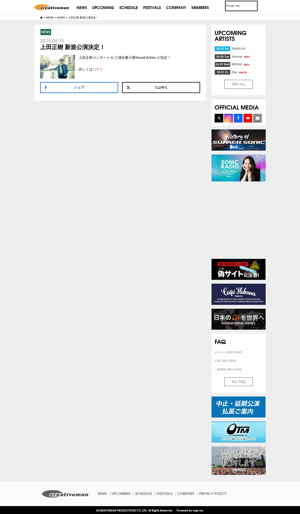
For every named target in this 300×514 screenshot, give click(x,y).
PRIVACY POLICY (213, 493)
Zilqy (239, 72)
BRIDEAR (241, 64)
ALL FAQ (238, 382)
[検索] (237, 6)
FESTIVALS (152, 7)
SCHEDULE (128, 7)
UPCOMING (103, 7)
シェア (79, 87)
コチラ (98, 69)
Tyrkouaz (241, 56)
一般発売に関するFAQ (228, 369)
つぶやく (147, 87)
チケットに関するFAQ (228, 352)
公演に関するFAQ (225, 360)
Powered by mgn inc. (190, 510)
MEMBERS (200, 7)
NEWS (82, 7)
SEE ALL (238, 84)
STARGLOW (239, 48)
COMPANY (176, 7)
